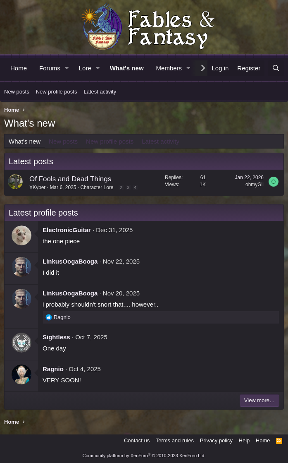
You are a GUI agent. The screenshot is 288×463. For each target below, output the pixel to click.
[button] (67, 68)
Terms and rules (175, 440)
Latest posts (31, 161)
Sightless (56, 337)
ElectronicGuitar (67, 229)
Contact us (137, 440)
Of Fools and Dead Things (70, 179)
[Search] (276, 68)
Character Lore (96, 187)
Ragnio (53, 368)
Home (18, 68)
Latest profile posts (43, 212)
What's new (127, 68)
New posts (16, 92)
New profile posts (56, 92)
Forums (49, 68)
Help (244, 440)
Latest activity (99, 92)
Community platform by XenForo (144, 455)
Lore (85, 68)
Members (169, 68)
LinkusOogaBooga (70, 261)
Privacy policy (216, 440)
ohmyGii (254, 184)
